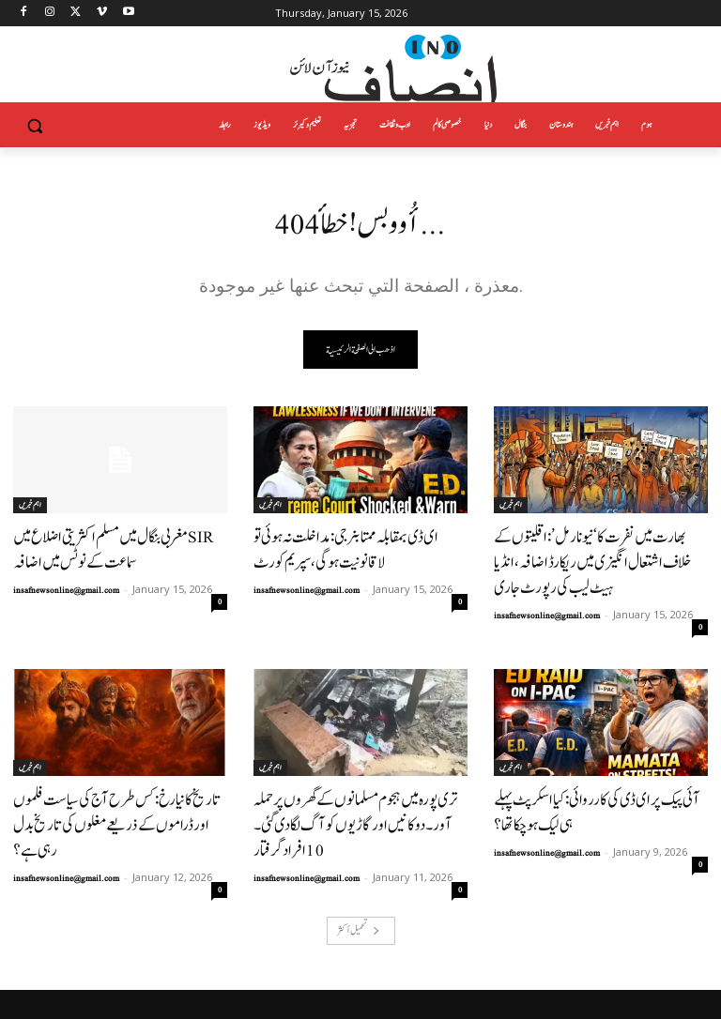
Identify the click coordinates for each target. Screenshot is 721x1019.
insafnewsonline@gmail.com (66, 582)
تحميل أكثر (358, 863)
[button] (35, 125)
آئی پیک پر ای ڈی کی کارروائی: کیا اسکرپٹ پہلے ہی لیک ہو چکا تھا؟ (596, 775)
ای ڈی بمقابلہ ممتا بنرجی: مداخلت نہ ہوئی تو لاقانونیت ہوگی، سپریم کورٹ (359, 547)
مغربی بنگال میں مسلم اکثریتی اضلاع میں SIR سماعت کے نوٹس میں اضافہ (117, 547)
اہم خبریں (30, 506)
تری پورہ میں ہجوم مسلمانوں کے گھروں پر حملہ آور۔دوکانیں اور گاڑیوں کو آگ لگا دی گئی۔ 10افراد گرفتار (351, 775)
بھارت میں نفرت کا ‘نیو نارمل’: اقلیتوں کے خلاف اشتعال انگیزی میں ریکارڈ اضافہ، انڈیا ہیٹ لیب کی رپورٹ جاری (597, 547)
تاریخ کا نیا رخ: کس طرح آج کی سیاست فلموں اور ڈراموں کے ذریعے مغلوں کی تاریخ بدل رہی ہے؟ (118, 775)
